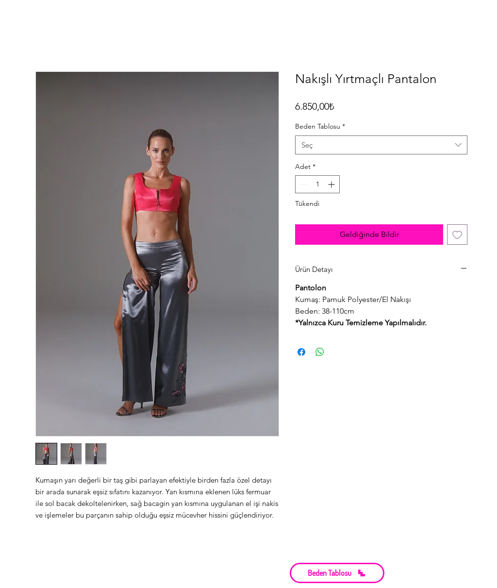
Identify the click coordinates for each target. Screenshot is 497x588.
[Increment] (332, 184)
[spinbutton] (317, 184)
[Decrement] (303, 184)
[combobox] (381, 144)
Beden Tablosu (320, 126)
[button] (337, 573)
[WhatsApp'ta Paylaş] (320, 352)
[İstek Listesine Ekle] (457, 234)
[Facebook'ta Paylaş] (301, 352)
